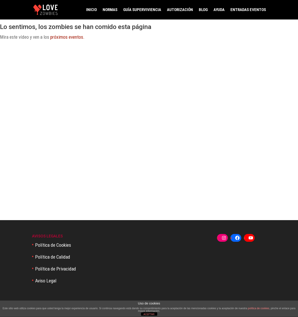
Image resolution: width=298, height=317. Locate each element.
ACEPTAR (148, 314)
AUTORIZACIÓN (180, 10)
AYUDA (219, 10)
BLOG (203, 10)
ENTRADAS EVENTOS (248, 10)
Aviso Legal (45, 280)
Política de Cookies (53, 245)
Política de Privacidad (55, 269)
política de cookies (258, 308)
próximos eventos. (67, 37)
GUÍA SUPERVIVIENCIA (142, 10)
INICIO (91, 10)
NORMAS (110, 10)
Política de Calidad (52, 257)
